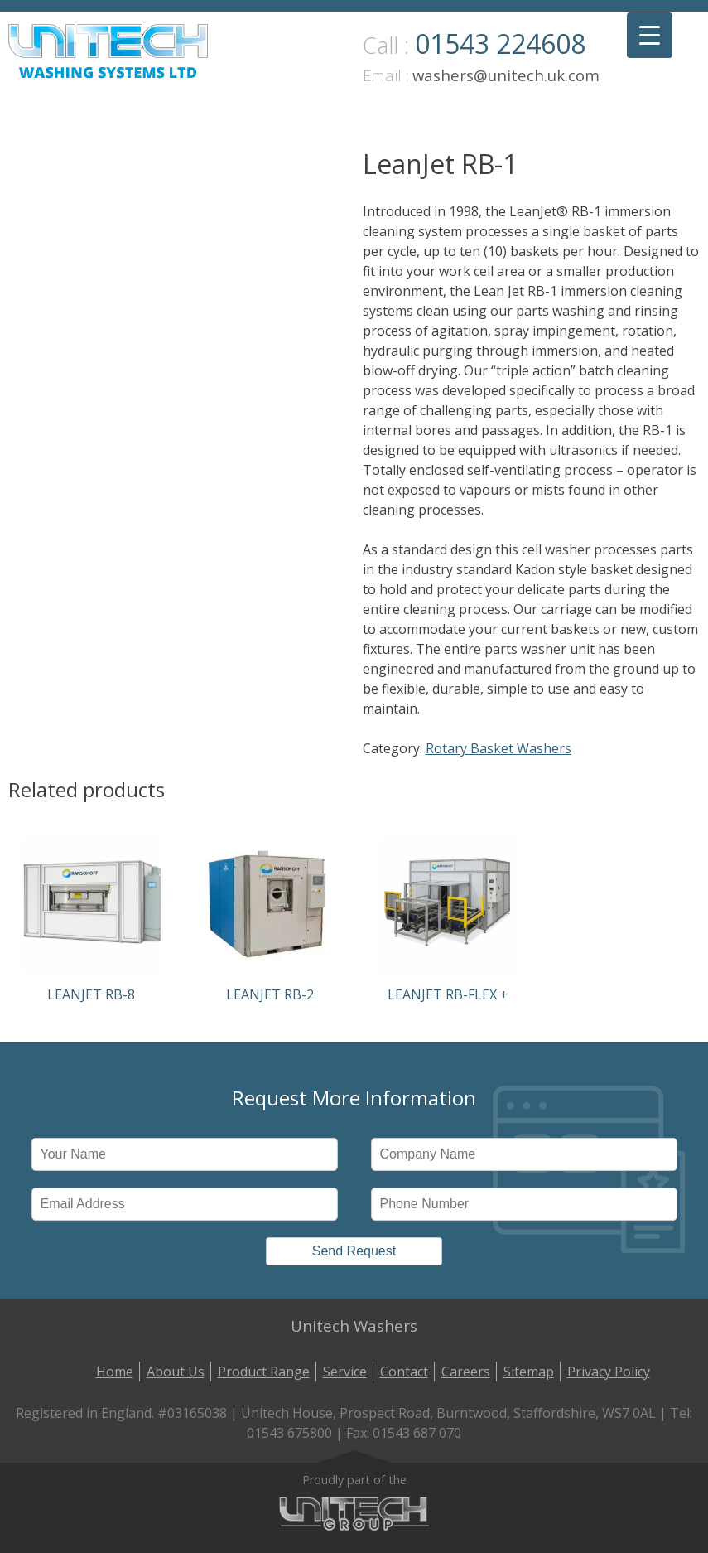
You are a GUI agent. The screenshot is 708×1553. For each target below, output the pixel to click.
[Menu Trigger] (649, 35)
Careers (465, 1371)
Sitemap (528, 1371)
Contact (404, 1371)
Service (345, 1371)
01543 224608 (500, 43)
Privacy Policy (608, 1371)
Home (114, 1371)
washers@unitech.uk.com (506, 75)
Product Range (264, 1371)
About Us (176, 1371)
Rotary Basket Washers (498, 748)
